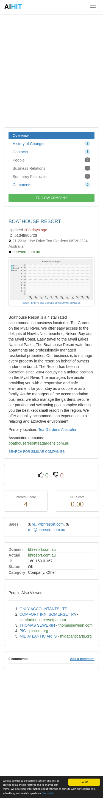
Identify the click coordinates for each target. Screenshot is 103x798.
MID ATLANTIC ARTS (38, 636)
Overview (21, 135)
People (51, 159)
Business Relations (51, 168)
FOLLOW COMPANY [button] (51, 198)
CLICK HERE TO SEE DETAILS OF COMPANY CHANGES (51, 303)
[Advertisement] (51, 70)
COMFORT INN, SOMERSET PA (48, 614)
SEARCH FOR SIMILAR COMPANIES (37, 452)
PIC (23, 631)
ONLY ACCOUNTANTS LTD (44, 609)
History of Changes (51, 143)
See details (48, 793)
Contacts (51, 151)
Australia (68, 429)
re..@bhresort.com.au (46, 530)
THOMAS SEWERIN (37, 625)
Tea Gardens (49, 429)
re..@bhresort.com (48, 524)
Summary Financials (51, 176)
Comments (51, 184)
